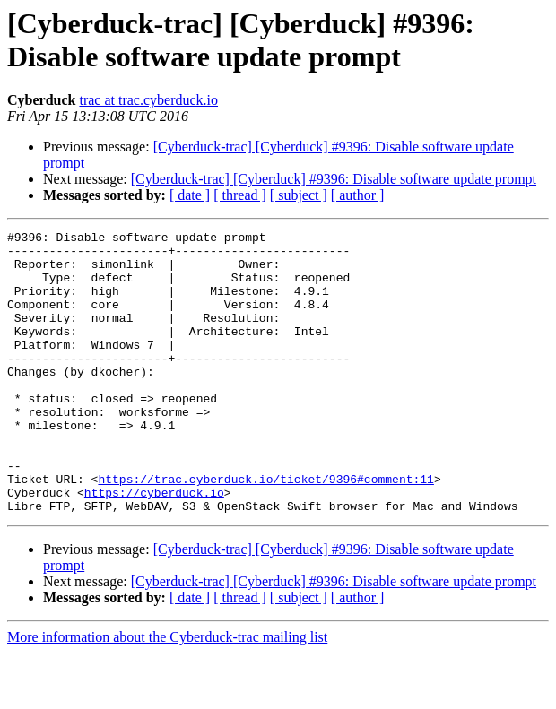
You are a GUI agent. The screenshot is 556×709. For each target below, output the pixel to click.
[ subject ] (298, 195)
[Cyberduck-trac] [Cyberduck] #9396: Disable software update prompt (333, 178)
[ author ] (358, 195)
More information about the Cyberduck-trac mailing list (167, 693)
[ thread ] (239, 195)
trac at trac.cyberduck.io (148, 100)
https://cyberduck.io (154, 546)
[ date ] (189, 195)
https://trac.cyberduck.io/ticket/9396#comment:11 (265, 530)
